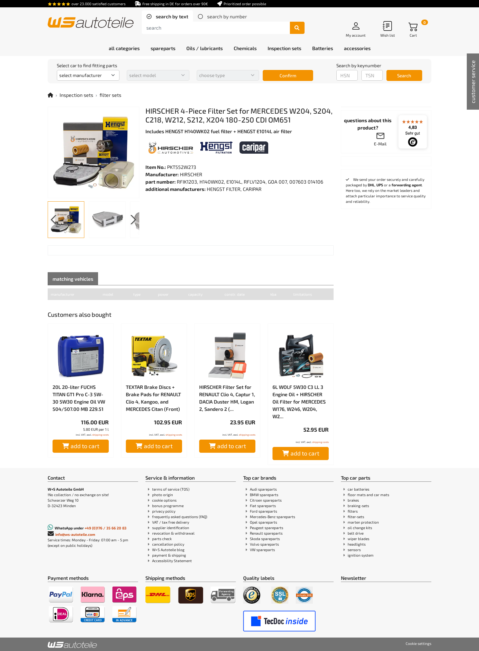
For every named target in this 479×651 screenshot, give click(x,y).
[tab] (167, 16)
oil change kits (360, 527)
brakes (353, 500)
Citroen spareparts (266, 500)
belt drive (356, 533)
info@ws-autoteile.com (75, 534)
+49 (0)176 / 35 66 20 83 (105, 528)
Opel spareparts (263, 522)
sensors (354, 549)
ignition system (361, 555)
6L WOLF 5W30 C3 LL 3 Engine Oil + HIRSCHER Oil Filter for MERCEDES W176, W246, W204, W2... (299, 401)
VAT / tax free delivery (170, 522)
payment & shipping (169, 555)
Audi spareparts (263, 489)
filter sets (110, 95)
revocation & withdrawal (173, 533)
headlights (357, 544)
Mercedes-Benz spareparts (272, 516)
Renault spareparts (266, 533)
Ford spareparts (263, 511)
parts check (162, 538)
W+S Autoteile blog (168, 549)
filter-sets (356, 516)
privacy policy (163, 511)
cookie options (164, 500)
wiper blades (358, 538)
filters (353, 511)
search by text (171, 16)
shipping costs (100, 434)
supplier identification (170, 527)
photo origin (162, 494)
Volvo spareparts (264, 544)
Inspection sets (76, 95)
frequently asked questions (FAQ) (179, 516)
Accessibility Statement (172, 560)
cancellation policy (168, 544)
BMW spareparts (264, 494)
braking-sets (358, 505)
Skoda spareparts (265, 538)
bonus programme (168, 505)
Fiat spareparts (263, 505)
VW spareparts (262, 549)
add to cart (80, 445)
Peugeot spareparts (266, 527)
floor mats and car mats (368, 494)
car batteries (358, 489)
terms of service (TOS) (170, 489)
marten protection (363, 522)
